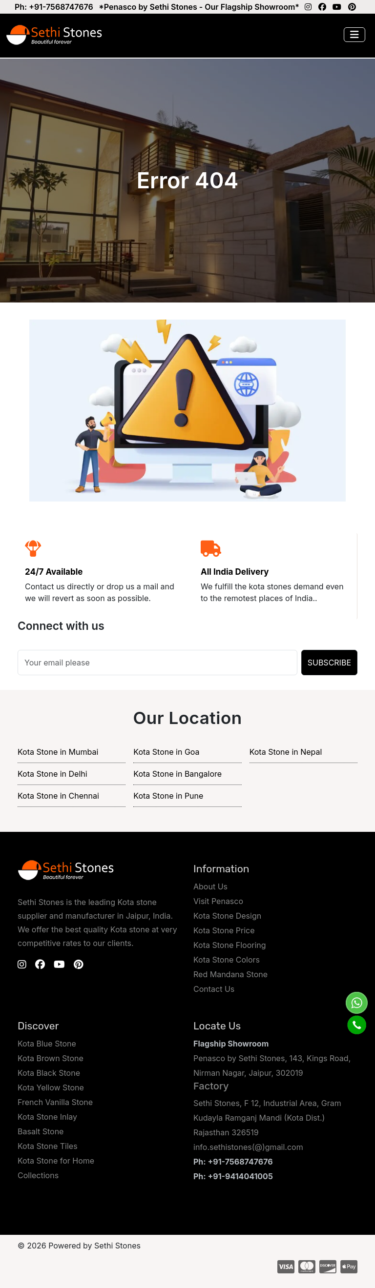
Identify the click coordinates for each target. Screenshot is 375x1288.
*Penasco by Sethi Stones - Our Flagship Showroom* (199, 7)
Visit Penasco (218, 901)
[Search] (157, 662)
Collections (38, 1175)
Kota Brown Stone (50, 1058)
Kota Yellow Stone (51, 1087)
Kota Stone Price (223, 930)
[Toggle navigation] (354, 34)
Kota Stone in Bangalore (177, 774)
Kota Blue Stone (47, 1043)
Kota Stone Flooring (229, 945)
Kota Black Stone (49, 1073)
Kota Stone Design (227, 916)
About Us (210, 886)
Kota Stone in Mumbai (58, 752)
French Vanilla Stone (55, 1102)
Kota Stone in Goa (166, 752)
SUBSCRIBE (329, 662)
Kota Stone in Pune (168, 796)
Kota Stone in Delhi (52, 774)
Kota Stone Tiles (48, 1146)
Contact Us (213, 989)
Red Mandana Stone (230, 974)
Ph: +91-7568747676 (54, 7)
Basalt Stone (40, 1131)
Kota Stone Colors (226, 960)
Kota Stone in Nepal (286, 752)
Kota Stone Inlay (47, 1117)
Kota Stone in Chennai (58, 796)
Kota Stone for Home (56, 1161)
